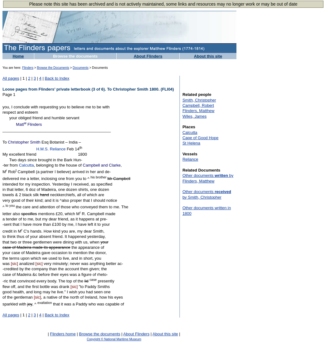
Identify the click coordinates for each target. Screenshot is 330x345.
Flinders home (62, 334)
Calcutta (26, 165)
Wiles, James (194, 116)
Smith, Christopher (199, 100)
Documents (81, 67)
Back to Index (57, 78)
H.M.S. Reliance (51, 149)
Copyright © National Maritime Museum (114, 339)
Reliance (190, 159)
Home (18, 56)
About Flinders (148, 56)
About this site (208, 56)
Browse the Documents (53, 67)
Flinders (27, 67)
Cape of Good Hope (200, 137)
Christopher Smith (24, 142)
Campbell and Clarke (101, 165)
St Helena (191, 143)
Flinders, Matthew (198, 110)
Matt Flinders (29, 124)
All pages (10, 78)
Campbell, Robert (198, 105)
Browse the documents (75, 56)
